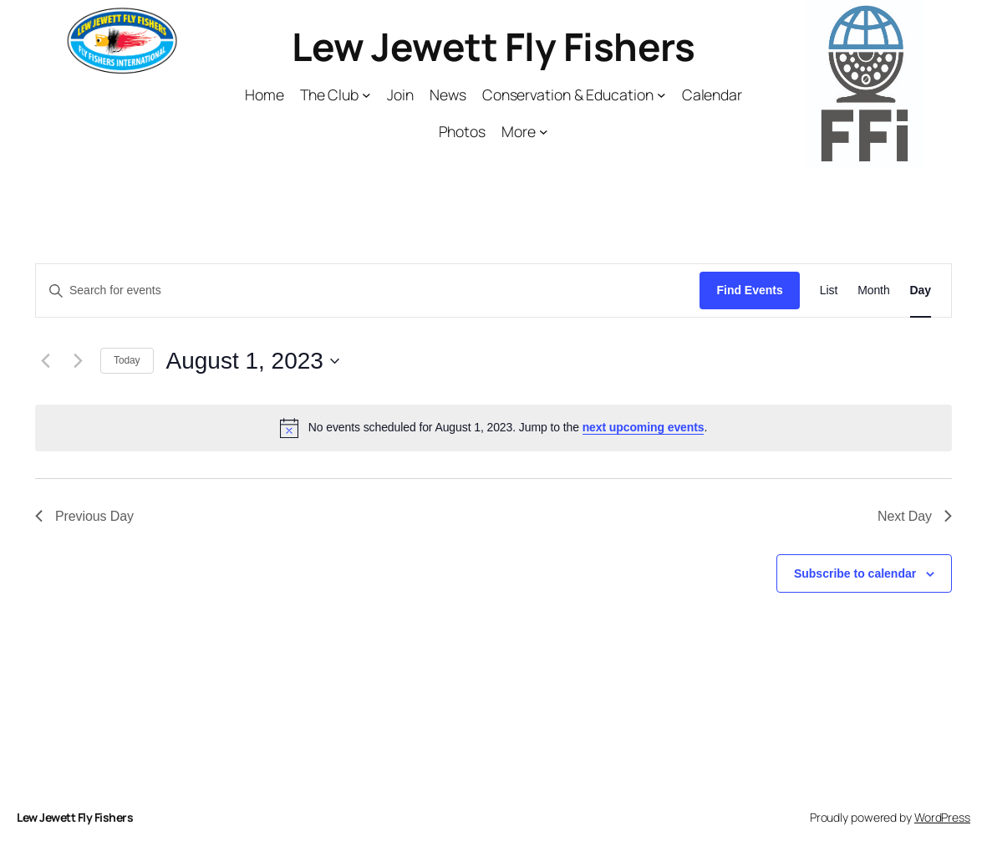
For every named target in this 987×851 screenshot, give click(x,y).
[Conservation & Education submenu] (661, 94)
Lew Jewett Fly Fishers (493, 46)
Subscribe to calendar (855, 573)
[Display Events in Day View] (920, 290)
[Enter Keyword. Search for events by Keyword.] (368, 290)
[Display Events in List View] (828, 290)
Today (127, 360)
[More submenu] (543, 131)
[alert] (493, 428)
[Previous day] (45, 361)
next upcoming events (644, 427)
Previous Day (84, 516)
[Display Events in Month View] (873, 290)
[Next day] (78, 361)
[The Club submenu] (366, 94)
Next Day (915, 516)
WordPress (942, 817)
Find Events (749, 290)
